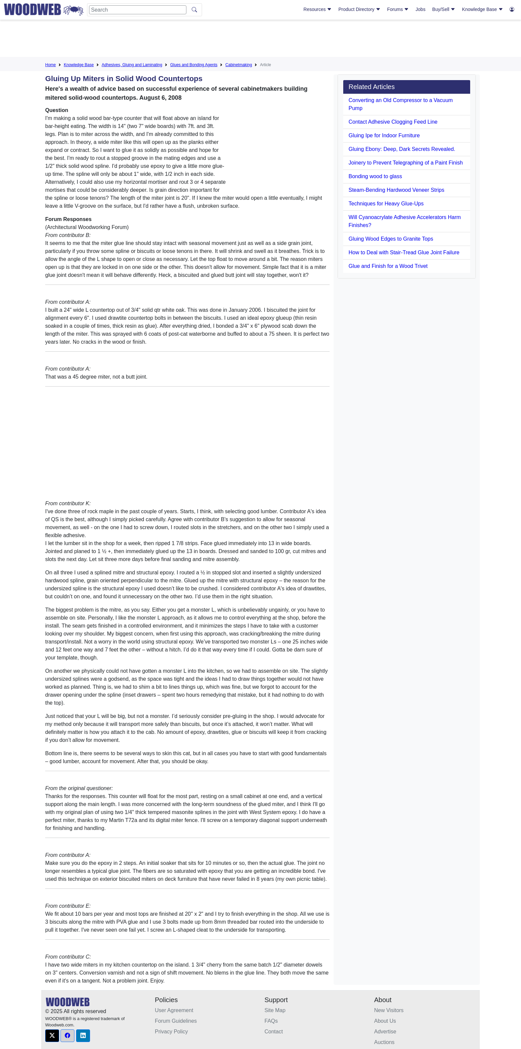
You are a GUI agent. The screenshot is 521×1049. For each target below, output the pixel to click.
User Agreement (174, 1010)
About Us (385, 1021)
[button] (52, 1035)
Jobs (421, 9)
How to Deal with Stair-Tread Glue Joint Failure (404, 252)
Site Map (274, 1010)
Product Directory (359, 9)
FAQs (271, 1021)
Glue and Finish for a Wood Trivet (388, 266)
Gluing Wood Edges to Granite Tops (391, 239)
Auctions (384, 1042)
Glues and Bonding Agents (193, 64)
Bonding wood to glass (375, 176)
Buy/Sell (443, 9)
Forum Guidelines (176, 1021)
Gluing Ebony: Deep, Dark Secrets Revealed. (402, 149)
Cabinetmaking (238, 64)
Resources (317, 9)
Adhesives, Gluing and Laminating (132, 64)
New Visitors (389, 1010)
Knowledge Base (482, 9)
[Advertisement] (260, 40)
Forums (398, 9)
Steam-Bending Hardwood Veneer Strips (396, 190)
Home (50, 64)
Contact (273, 1031)
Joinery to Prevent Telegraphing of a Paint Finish (406, 163)
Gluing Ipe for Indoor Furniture (384, 135)
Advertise (385, 1031)
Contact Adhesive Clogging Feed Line (393, 122)
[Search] (137, 9)
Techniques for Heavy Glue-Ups (386, 203)
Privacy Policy (171, 1031)
